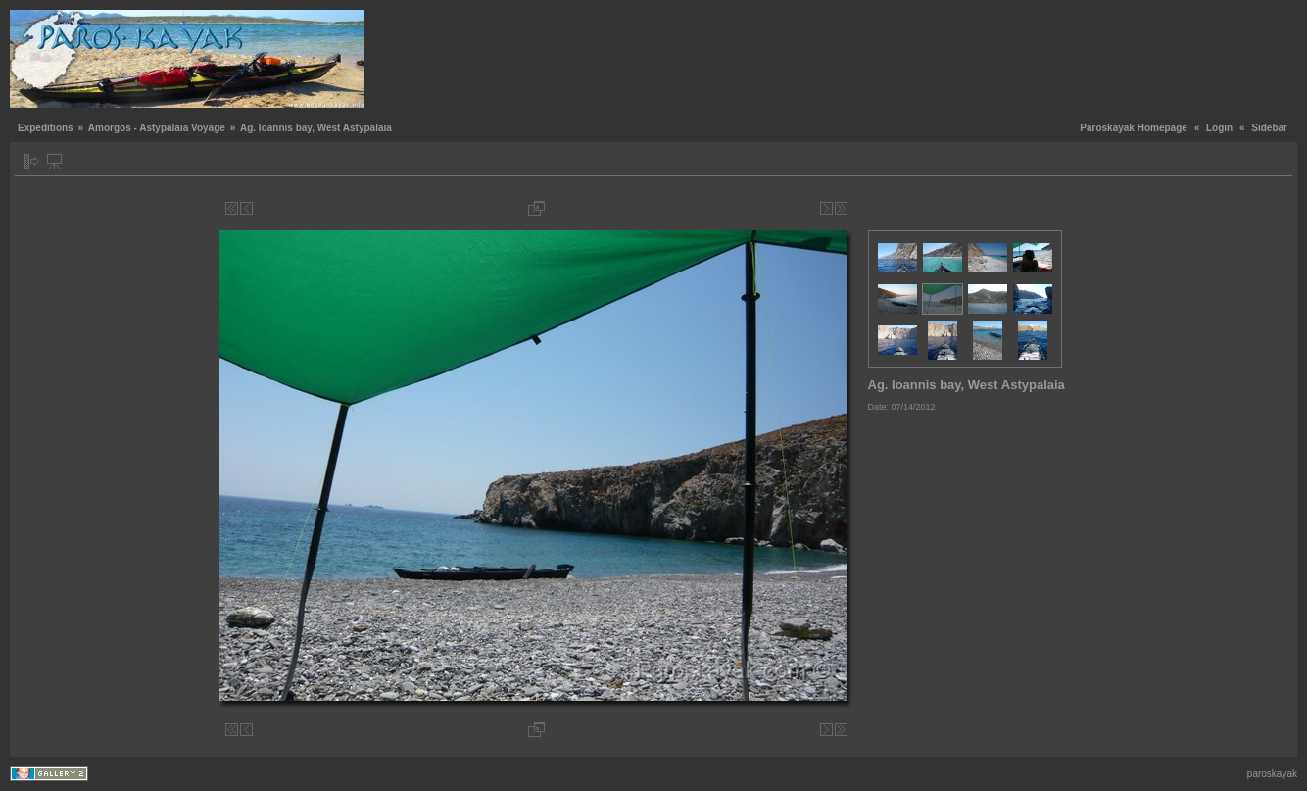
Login (1219, 128)
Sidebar (1269, 128)
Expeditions (45, 128)
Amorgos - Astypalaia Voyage (156, 128)
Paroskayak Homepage (1133, 128)
